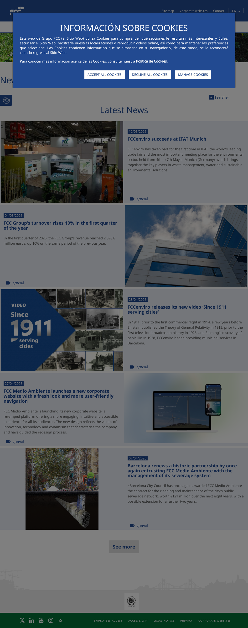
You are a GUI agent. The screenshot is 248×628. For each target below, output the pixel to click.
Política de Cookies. (152, 61)
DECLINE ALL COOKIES (150, 74)
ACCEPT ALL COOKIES (105, 74)
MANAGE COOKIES (193, 74)
